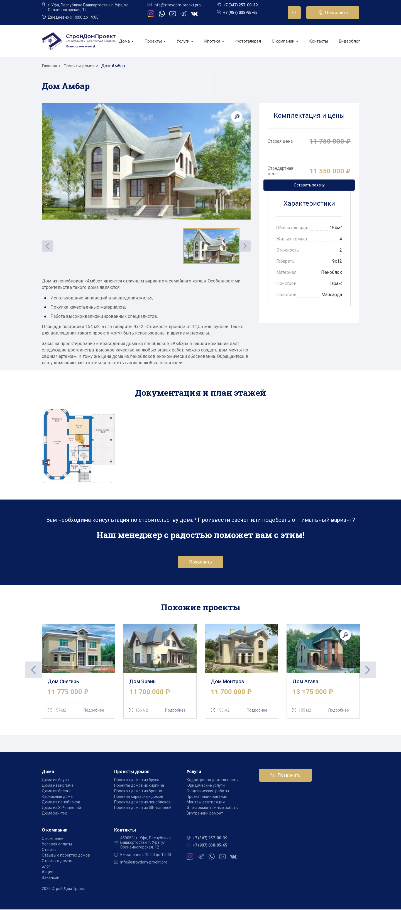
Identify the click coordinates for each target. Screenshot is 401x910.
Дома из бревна (57, 792)
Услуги (185, 41)
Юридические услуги (206, 786)
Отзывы (49, 850)
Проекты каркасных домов (138, 797)
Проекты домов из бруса (136, 780)
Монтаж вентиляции (206, 803)
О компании (285, 41)
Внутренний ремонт (205, 814)
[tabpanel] (78, 671)
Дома (126, 41)
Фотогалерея (248, 41)
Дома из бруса (55, 780)
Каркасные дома (57, 797)
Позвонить (336, 12)
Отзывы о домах (57, 861)
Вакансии (50, 878)
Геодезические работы (208, 792)
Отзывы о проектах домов (66, 856)
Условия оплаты (57, 844)
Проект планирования (207, 797)
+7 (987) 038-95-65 (240, 12)
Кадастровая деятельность (212, 780)
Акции (47, 872)
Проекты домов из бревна (138, 792)
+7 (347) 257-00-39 (240, 5)
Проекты (155, 41)
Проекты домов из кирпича (139, 786)
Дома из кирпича (58, 786)
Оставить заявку (309, 185)
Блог (46, 867)
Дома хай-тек (54, 814)
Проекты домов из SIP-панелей (143, 808)
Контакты (318, 41)
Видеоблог (349, 41)
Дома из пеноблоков (61, 803)
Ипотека (214, 41)
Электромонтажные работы (212, 808)
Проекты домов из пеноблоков (142, 803)
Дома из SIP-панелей (61, 808)
